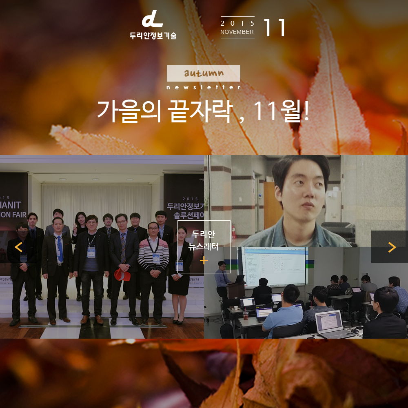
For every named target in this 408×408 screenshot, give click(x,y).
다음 (389, 247)
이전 (18, 247)
